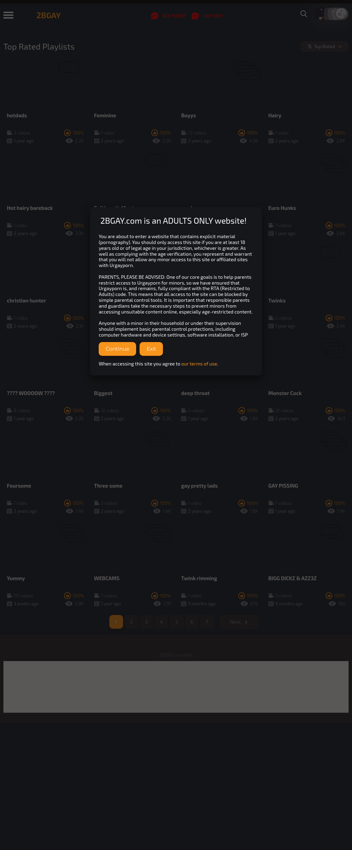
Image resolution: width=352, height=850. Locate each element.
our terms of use (199, 363)
